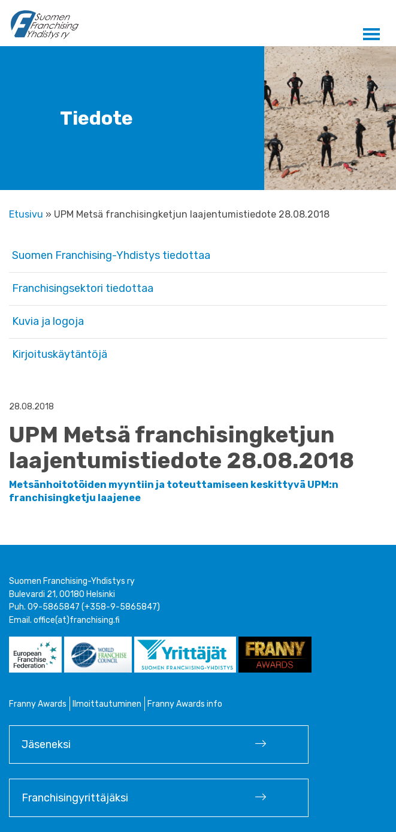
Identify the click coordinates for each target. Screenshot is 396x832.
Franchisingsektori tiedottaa (82, 288)
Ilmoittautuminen (106, 704)
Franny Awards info (184, 704)
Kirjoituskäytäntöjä (59, 354)
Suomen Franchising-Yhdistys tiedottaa (111, 255)
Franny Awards (37, 704)
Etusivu (26, 214)
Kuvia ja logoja (48, 321)
